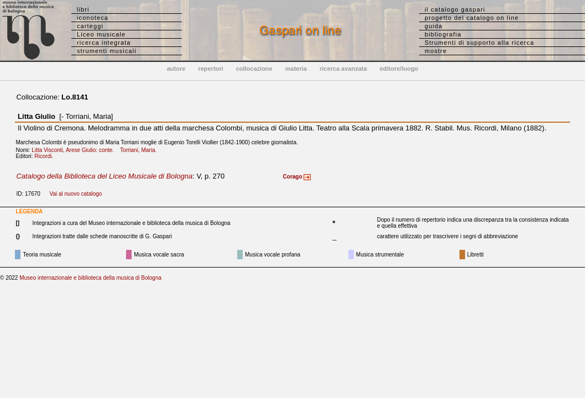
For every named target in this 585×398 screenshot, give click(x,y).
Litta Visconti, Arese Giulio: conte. (75, 150)
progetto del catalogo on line (472, 17)
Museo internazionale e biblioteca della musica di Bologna (90, 278)
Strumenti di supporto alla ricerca (479, 42)
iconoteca (92, 17)
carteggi (90, 26)
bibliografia (443, 34)
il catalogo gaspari (455, 9)
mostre (436, 51)
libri (83, 9)
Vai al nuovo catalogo (76, 194)
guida (433, 26)
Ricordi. (46, 156)
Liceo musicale (101, 34)
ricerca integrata (104, 42)
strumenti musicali (107, 51)
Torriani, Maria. (140, 150)
